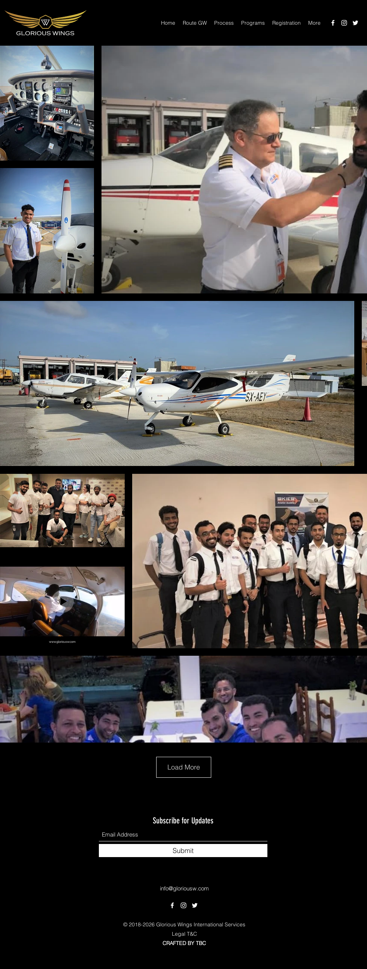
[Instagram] (344, 23)
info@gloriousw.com (184, 888)
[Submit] (183, 850)
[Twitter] (355, 23)
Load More (183, 767)
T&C (192, 933)
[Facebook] (333, 23)
